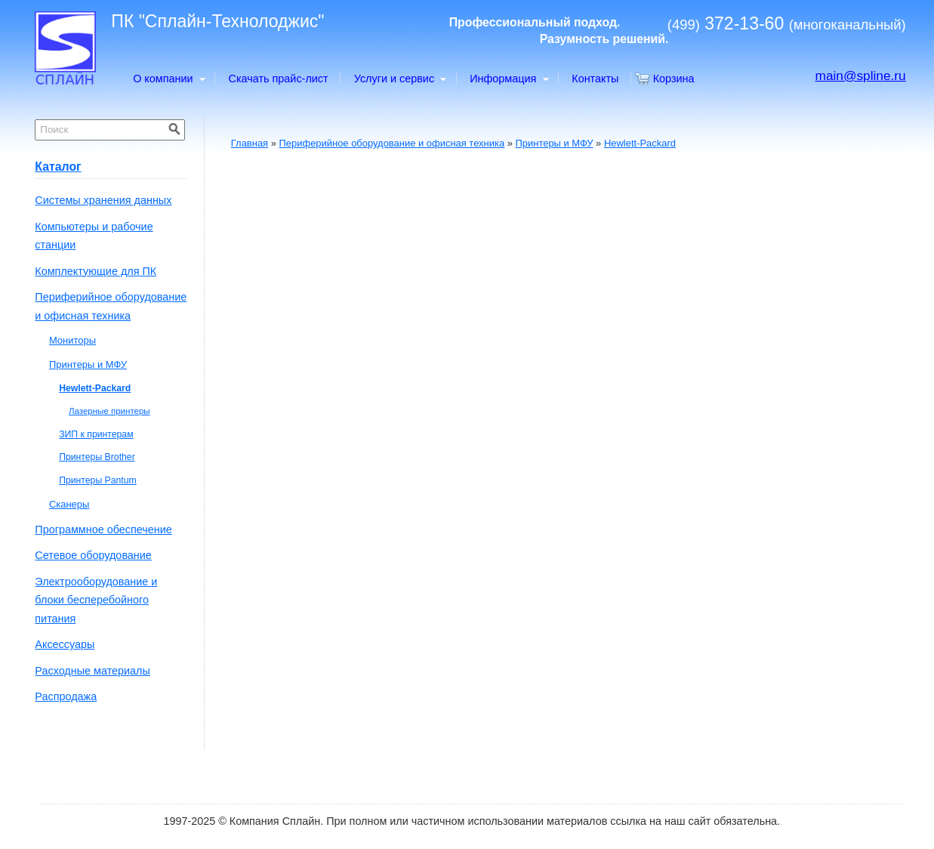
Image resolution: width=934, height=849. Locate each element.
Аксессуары (64, 644)
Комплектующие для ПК (95, 271)
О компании (168, 79)
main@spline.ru (860, 75)
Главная (249, 143)
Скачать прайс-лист (278, 79)
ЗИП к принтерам (96, 434)
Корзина (674, 79)
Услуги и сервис (399, 79)
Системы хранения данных (103, 200)
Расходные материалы (92, 671)
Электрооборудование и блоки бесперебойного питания (96, 600)
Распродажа (66, 696)
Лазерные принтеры (109, 410)
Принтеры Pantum (98, 480)
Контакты (595, 79)
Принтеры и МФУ (554, 143)
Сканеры (69, 504)
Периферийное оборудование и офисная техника (392, 143)
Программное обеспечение (103, 529)
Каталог (58, 166)
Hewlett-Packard (640, 143)
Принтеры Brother (97, 457)
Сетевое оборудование (93, 555)
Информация (508, 79)
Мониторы (72, 340)
